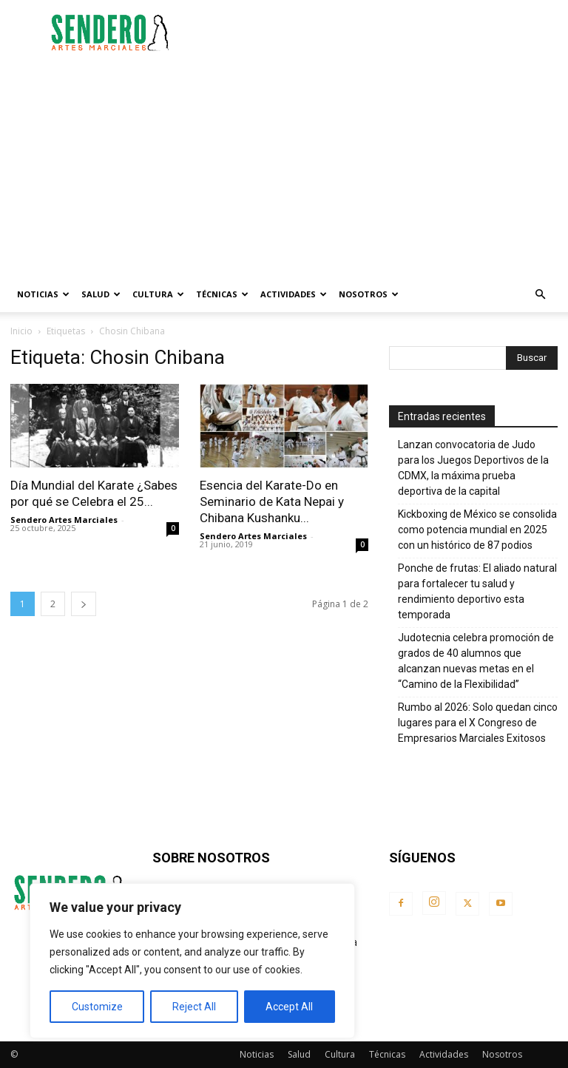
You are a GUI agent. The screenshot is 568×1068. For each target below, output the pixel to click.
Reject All (194, 1007)
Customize (97, 1007)
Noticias (43, 294)
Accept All (289, 1007)
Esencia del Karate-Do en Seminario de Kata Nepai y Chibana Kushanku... (272, 501)
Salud (101, 294)
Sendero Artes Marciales (64, 519)
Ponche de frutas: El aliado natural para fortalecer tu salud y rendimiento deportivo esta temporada (477, 591)
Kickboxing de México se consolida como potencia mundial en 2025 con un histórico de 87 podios (477, 529)
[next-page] (83, 604)
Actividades (293, 294)
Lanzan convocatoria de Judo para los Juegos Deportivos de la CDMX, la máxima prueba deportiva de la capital (473, 468)
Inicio (21, 331)
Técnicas (222, 294)
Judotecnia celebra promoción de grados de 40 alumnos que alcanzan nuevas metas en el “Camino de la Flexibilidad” (476, 661)
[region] (192, 960)
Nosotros (369, 294)
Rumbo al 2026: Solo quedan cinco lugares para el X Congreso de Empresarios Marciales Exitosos (478, 722)
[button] (540, 295)
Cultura (158, 294)
